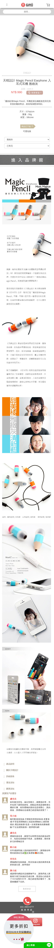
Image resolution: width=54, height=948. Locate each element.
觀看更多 (27, 889)
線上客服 (31, 945)
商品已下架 (27, 126)
